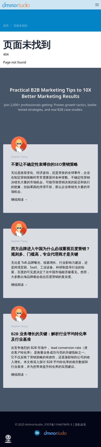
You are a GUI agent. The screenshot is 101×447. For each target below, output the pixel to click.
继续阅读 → (19, 199)
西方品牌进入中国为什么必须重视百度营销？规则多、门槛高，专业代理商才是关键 (50, 251)
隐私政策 (80, 424)
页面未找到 (20, 25)
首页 (6, 25)
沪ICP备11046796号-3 (58, 424)
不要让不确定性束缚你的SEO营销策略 (44, 164)
